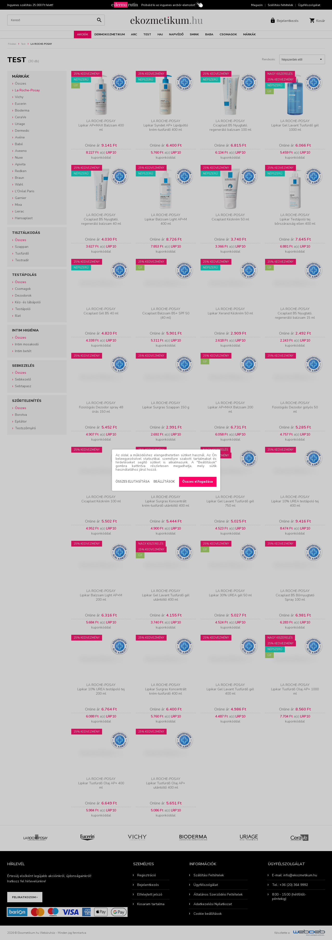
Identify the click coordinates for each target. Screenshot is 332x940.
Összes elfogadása (197, 481)
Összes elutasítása (133, 481)
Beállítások (164, 481)
